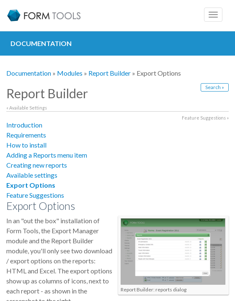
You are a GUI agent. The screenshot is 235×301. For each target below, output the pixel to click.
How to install (26, 145)
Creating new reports (36, 165)
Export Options (30, 185)
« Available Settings (26, 107)
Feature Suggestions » (205, 117)
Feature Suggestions (35, 195)
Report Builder (109, 73)
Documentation (28, 73)
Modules (70, 73)
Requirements (26, 135)
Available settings (31, 175)
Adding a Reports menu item (46, 155)
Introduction (24, 125)
